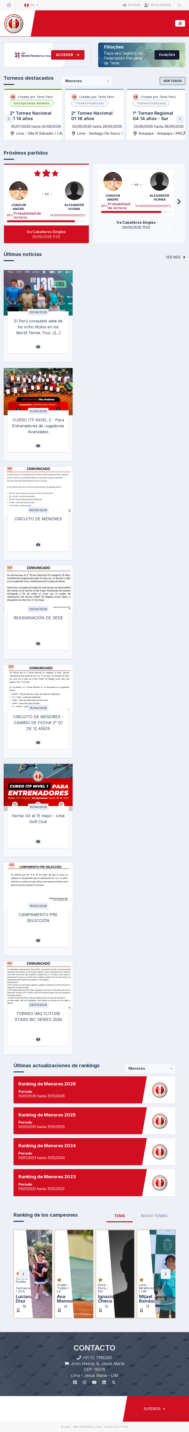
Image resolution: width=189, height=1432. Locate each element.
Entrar (131, 5)
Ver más (175, 257)
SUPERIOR (154, 1409)
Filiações (167, 55)
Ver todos (172, 81)
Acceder (68, 54)
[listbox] (32, 103)
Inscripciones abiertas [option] (32, 103)
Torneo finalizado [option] (89, 103)
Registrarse (157, 5)
